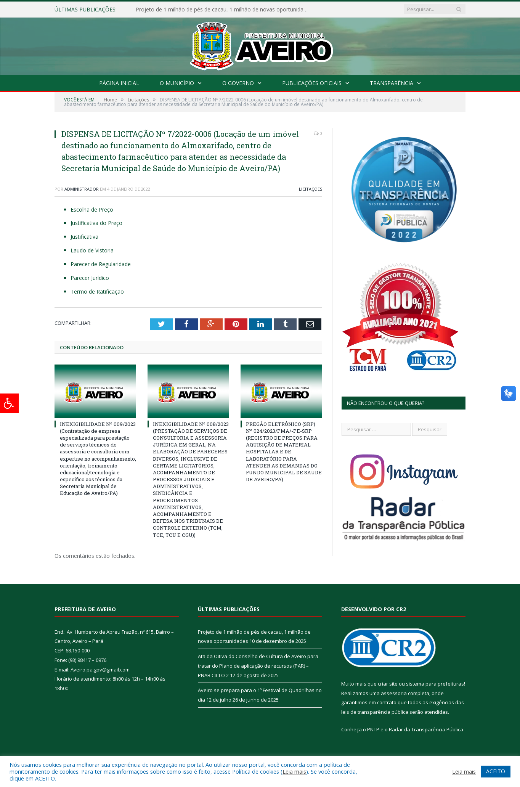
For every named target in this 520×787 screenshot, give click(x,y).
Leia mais (294, 771)
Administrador (81, 189)
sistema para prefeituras (435, 683)
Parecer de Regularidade (101, 264)
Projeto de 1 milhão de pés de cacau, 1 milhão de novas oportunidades (223, 9)
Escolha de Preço (92, 209)
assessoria (394, 692)
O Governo (238, 83)
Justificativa (84, 236)
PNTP (373, 729)
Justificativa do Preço (96, 222)
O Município (177, 83)
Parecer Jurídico (90, 277)
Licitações (310, 189)
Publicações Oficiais (312, 83)
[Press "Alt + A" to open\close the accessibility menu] (9, 403)
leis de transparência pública (374, 711)
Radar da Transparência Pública (426, 729)
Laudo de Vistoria (92, 250)
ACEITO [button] (495, 771)
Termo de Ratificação (97, 291)
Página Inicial (119, 83)
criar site (388, 683)
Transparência (391, 83)
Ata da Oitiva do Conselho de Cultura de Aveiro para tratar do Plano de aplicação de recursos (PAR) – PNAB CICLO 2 (258, 665)
